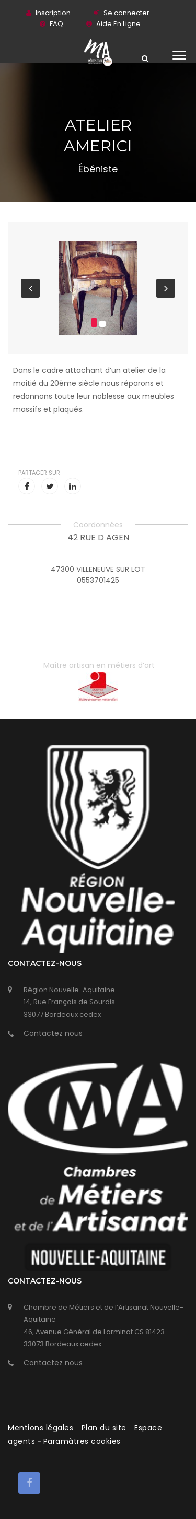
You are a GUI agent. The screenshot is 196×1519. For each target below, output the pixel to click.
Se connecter (126, 13)
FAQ (56, 24)
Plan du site (105, 1427)
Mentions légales (42, 1427)
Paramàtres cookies (82, 1441)
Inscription (53, 13)
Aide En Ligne (118, 24)
